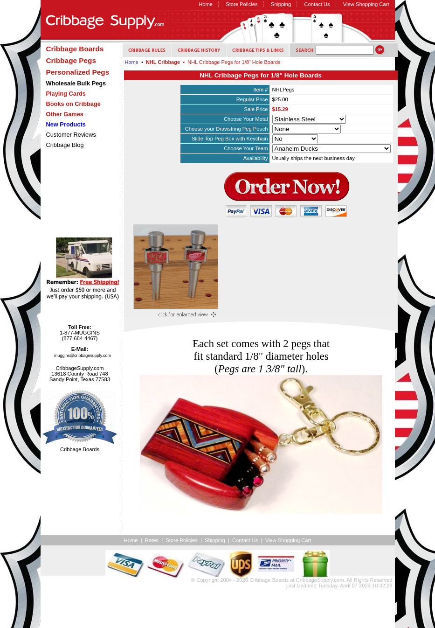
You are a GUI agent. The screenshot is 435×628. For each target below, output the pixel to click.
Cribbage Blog (65, 144)
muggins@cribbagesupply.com (82, 355)
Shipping (281, 4)
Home (206, 4)
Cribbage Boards (269, 580)
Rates (152, 540)
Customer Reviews (71, 134)
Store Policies (241, 4)
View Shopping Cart (366, 4)
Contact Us (317, 4)
